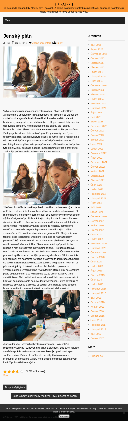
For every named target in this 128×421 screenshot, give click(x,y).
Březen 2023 (97, 139)
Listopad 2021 (98, 198)
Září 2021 (95, 207)
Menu (8, 20)
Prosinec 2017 (98, 324)
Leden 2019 (96, 284)
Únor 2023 (96, 144)
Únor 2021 (96, 234)
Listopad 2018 (98, 293)
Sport (59, 42)
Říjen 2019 (96, 270)
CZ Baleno (64, 4)
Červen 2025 (97, 58)
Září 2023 (95, 117)
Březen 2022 (97, 180)
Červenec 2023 (98, 126)
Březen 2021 (97, 229)
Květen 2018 (97, 306)
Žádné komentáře (41, 42)
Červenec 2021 (98, 216)
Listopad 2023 (98, 108)
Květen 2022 (97, 171)
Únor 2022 (96, 184)
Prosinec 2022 (98, 153)
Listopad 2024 (98, 76)
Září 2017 (95, 333)
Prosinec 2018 (98, 288)
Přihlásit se (96, 355)
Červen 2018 (97, 302)
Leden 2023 (96, 148)
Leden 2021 (96, 239)
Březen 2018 (97, 315)
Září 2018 (95, 297)
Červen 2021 (97, 220)
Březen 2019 (97, 275)
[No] (124, 412)
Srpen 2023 (96, 121)
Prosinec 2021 (98, 193)
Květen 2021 (97, 225)
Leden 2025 (96, 71)
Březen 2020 (97, 257)
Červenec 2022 (98, 162)
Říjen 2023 (96, 112)
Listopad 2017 (98, 329)
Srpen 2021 (96, 211)
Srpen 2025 (96, 49)
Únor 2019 (96, 279)
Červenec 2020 (98, 252)
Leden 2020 (96, 266)
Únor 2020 (96, 261)
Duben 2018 (97, 311)
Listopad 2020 (98, 248)
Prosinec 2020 (98, 243)
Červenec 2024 (98, 85)
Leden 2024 (96, 99)
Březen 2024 (97, 94)
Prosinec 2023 (98, 103)
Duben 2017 (97, 338)
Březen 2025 (97, 67)
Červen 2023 (97, 130)
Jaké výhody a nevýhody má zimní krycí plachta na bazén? (45, 395)
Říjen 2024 (96, 80)
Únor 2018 (96, 320)
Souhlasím (64, 416)
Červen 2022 (97, 166)
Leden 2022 (96, 189)
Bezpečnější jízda (15, 387)
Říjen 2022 (96, 157)
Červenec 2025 (98, 53)
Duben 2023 (97, 135)
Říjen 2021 (96, 202)
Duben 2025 (97, 62)
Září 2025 (95, 44)
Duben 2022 (97, 175)
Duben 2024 (97, 89)
